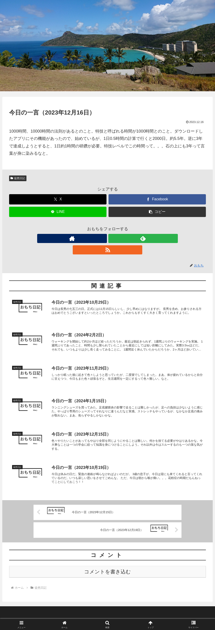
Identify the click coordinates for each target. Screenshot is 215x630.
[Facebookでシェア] (157, 199)
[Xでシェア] (57, 199)
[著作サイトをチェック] (97, 238)
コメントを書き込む (107, 568)
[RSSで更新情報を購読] (118, 238)
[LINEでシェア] (57, 212)
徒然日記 (17, 178)
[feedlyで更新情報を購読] (107, 238)
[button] (157, 212)
